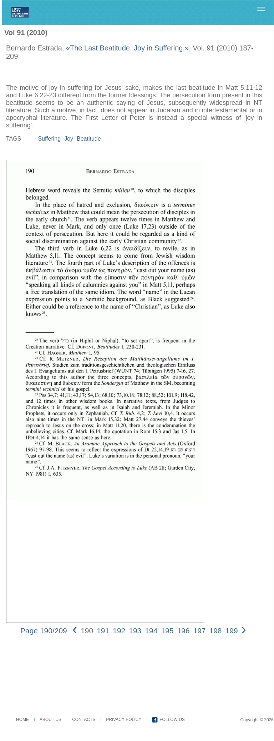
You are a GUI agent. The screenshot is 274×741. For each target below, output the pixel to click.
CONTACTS (83, 719)
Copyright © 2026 (257, 719)
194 (151, 631)
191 (103, 631)
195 (167, 631)
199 (231, 631)
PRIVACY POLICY (123, 719)
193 (135, 631)
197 (199, 631)
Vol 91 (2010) (25, 32)
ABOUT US (50, 719)
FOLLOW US (172, 719)
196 (183, 631)
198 (215, 631)
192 (119, 631)
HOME (22, 719)
